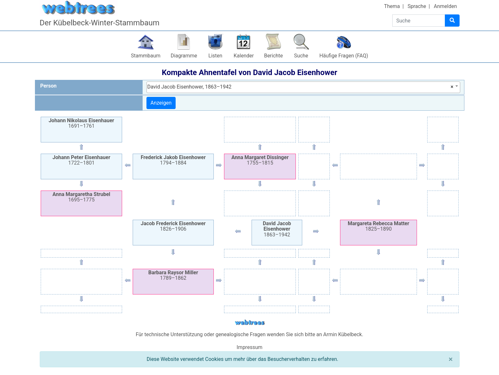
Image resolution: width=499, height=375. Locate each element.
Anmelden (445, 6)
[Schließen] (450, 359)
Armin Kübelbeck (342, 334)
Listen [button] (215, 56)
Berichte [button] (273, 56)
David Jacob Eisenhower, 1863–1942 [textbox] (300, 86)
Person (48, 86)
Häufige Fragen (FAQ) (344, 56)
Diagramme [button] (184, 56)
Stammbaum (146, 56)
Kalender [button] (244, 56)
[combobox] (303, 87)
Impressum (249, 347)
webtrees (250, 322)
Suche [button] (301, 56)
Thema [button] (392, 6)
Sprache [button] (417, 6)
